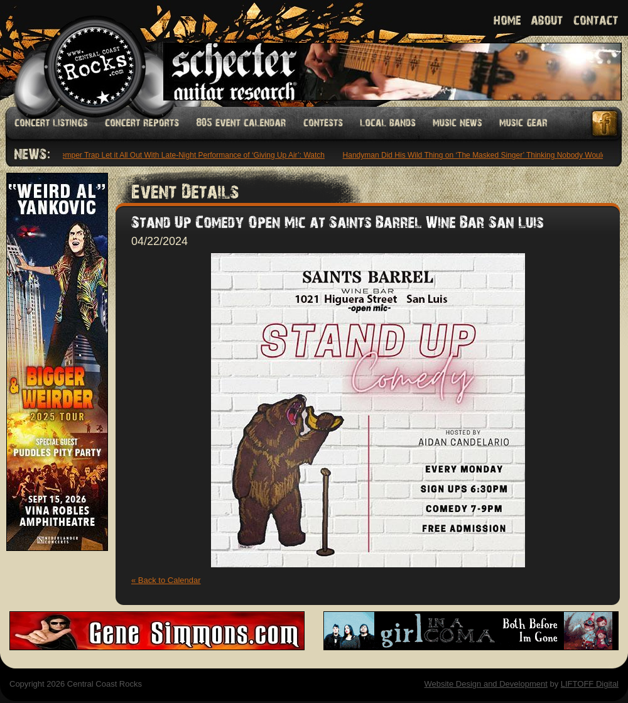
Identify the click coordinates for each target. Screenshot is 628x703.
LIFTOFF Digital (590, 684)
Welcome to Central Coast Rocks (80, 53)
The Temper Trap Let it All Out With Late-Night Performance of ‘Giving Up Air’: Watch (185, 155)
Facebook (605, 123)
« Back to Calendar (166, 580)
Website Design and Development (485, 684)
